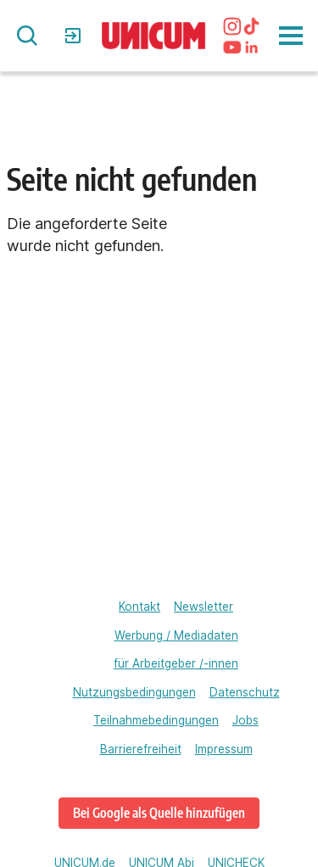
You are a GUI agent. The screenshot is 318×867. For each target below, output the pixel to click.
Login (75, 36)
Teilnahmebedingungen (156, 720)
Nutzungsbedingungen (134, 692)
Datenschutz (244, 692)
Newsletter (203, 606)
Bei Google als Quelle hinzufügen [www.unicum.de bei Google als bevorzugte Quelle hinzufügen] (159, 812)
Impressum (224, 749)
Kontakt (139, 606)
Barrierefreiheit (140, 749)
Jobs (245, 720)
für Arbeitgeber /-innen (176, 663)
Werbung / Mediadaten (176, 635)
